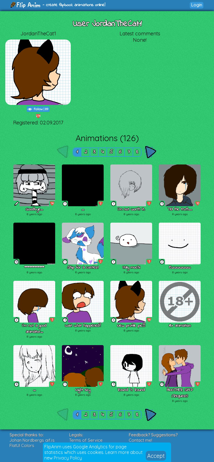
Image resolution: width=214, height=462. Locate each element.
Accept (156, 455)
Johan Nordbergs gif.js (32, 440)
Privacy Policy (68, 458)
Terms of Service (86, 440)
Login (196, 5)
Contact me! (140, 440)
